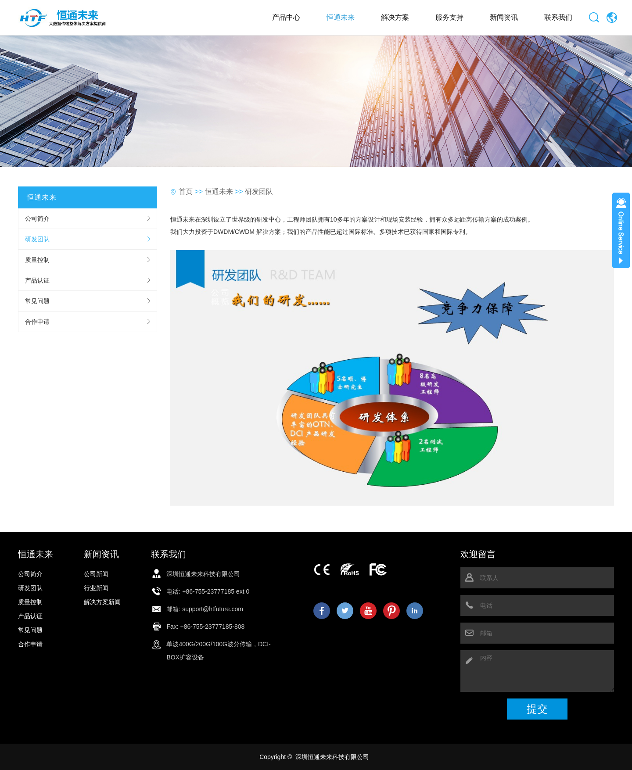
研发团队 (37, 239)
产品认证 (37, 280)
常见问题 (37, 300)
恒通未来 (341, 17)
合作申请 (37, 321)
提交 (537, 709)
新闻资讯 (504, 17)
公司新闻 (96, 573)
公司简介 (37, 218)
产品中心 (286, 17)
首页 (186, 191)
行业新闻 (96, 587)
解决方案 (395, 17)
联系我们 (558, 17)
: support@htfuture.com (211, 608)
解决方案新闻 (102, 601)
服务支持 (449, 17)
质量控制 (37, 259)
